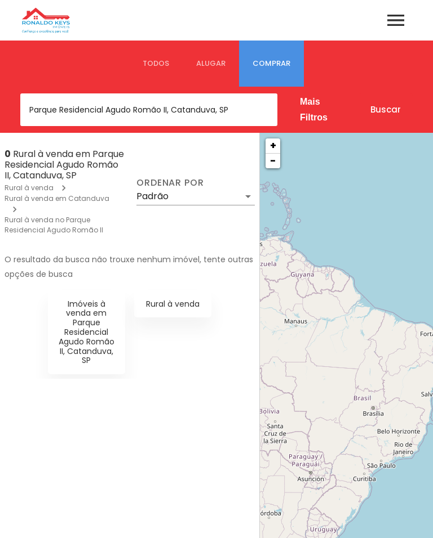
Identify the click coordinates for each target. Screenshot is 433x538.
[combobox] (148, 109)
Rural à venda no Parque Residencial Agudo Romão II (54, 225)
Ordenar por (170, 182)
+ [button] (273, 145)
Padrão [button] (152, 196)
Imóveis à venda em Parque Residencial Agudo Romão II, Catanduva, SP (86, 332)
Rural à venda (29, 187)
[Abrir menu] (396, 20)
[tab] (156, 64)
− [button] (273, 161)
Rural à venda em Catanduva (57, 198)
